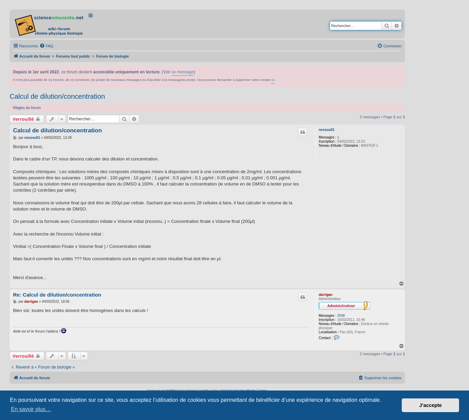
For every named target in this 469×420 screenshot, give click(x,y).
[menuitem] (46, 46)
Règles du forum (27, 108)
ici (272, 80)
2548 (341, 315)
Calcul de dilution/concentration (57, 96)
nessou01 (327, 130)
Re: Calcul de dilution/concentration (57, 295)
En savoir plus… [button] (31, 409)
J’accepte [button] (430, 405)
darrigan (325, 295)
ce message (183, 72)
